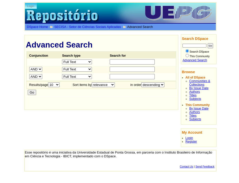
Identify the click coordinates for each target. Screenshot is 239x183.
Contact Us (186, 166)
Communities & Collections (199, 82)
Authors (194, 92)
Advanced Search (195, 60)
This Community (198, 56)
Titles (193, 95)
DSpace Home (37, 27)
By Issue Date (199, 88)
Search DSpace (197, 51)
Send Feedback (205, 166)
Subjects (195, 99)
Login (30, 6)
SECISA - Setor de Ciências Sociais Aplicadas (87, 27)
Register (191, 141)
